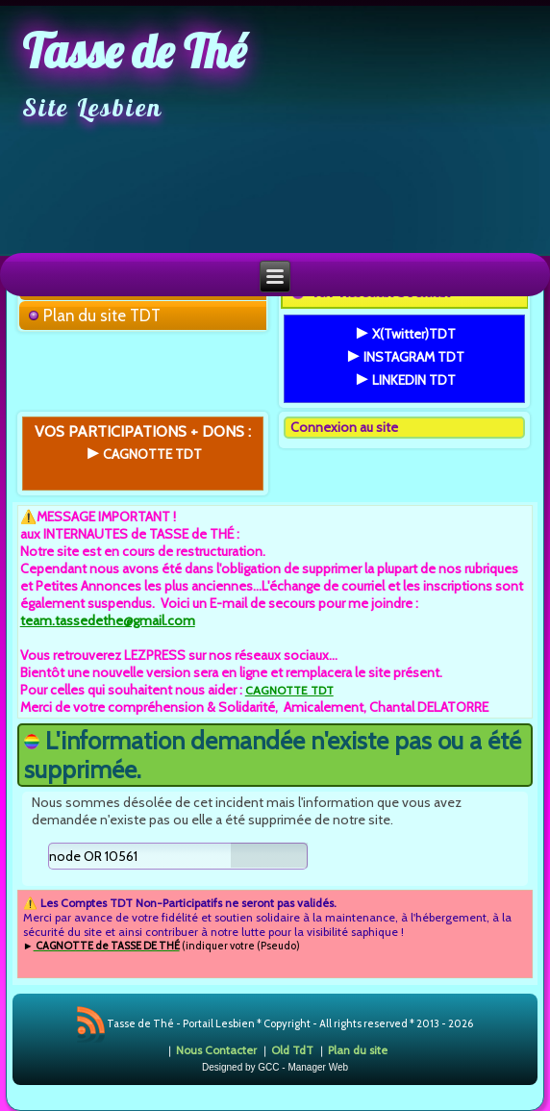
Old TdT (292, 1050)
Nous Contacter (216, 1050)
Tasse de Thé (134, 51)
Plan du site (358, 1050)
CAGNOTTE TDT (289, 690)
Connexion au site (344, 427)
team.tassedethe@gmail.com (107, 620)
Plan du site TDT (102, 315)
